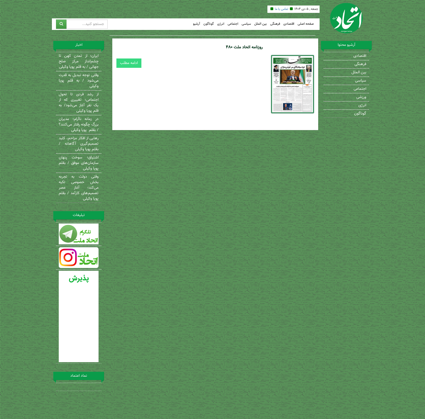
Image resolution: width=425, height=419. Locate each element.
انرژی (220, 24)
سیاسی (246, 24)
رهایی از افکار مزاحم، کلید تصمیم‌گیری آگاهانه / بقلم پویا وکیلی (79, 143)
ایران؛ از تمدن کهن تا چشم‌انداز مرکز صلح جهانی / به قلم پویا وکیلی (79, 61)
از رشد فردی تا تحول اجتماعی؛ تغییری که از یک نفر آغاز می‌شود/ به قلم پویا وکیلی (79, 102)
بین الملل (260, 24)
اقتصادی (288, 24)
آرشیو (196, 24)
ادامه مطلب (129, 63)
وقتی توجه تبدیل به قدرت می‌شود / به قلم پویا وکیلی (79, 80)
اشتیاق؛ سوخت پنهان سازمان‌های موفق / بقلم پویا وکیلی (79, 163)
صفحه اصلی (306, 24)
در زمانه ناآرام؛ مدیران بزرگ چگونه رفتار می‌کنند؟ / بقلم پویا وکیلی (79, 124)
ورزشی (361, 97)
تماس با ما (281, 9)
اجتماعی (233, 24)
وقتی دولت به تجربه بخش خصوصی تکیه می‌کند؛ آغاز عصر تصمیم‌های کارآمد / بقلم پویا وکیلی (79, 188)
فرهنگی (275, 24)
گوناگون (208, 24)
